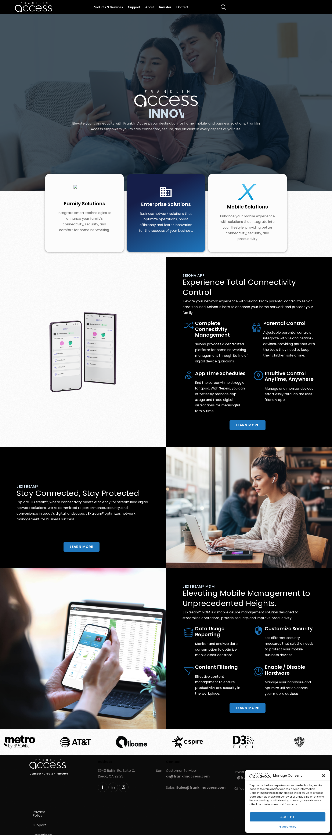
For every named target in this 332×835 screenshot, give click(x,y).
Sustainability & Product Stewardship (63, 821)
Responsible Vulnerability (121, 821)
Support (68, 812)
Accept (287, 817)
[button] (323, 776)
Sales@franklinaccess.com (200, 787)
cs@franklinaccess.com (188, 776)
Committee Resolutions (101, 812)
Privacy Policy (287, 826)
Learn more (247, 425)
